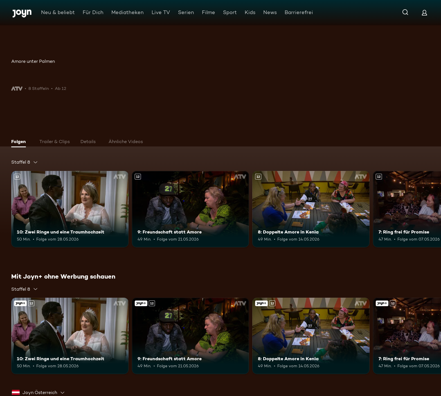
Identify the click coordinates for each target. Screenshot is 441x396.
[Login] (424, 12)
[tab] (20, 142)
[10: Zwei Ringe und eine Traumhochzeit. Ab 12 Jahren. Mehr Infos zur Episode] (70, 209)
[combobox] (24, 162)
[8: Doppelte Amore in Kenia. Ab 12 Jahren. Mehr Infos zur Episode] (311, 209)
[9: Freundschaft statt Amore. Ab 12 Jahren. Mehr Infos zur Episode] (190, 209)
